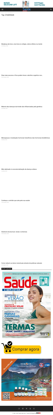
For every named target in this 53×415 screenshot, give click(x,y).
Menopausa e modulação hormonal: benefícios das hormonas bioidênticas (25, 138)
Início (2, 12)
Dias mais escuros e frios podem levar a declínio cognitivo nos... (22, 75)
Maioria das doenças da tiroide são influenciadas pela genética (21, 106)
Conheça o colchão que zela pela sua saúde (15, 200)
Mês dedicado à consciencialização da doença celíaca (19, 169)
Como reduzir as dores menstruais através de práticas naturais (21, 263)
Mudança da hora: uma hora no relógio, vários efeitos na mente (21, 44)
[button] (2, 9)
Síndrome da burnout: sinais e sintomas (14, 232)
